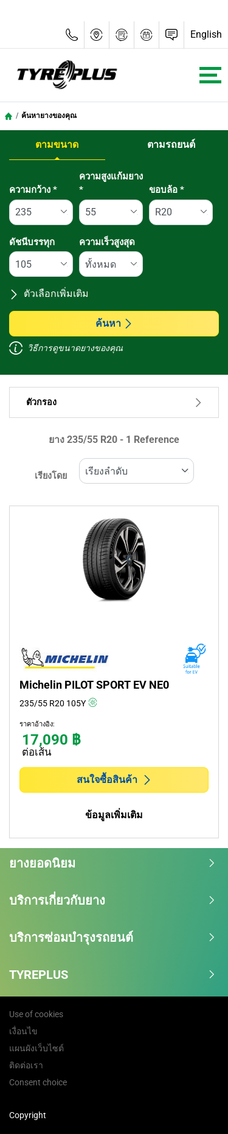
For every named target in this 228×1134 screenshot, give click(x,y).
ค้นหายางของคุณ (49, 115)
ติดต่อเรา (26, 1065)
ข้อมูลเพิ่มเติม (114, 815)
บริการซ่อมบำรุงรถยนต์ (112, 937)
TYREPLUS (112, 975)
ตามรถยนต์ (171, 144)
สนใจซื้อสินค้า (114, 779)
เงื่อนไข (23, 1031)
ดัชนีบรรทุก (32, 242)
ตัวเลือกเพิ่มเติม (49, 293)
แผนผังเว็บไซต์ (36, 1048)
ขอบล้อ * (166, 189)
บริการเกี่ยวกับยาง (112, 900)
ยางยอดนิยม (112, 863)
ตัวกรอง (114, 402)
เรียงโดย (51, 476)
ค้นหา (114, 323)
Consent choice (38, 1082)
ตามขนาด (56, 144)
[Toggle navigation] (210, 75)
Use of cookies (36, 1014)
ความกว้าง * (33, 189)
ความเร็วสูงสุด (107, 242)
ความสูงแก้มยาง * (111, 183)
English (206, 34)
